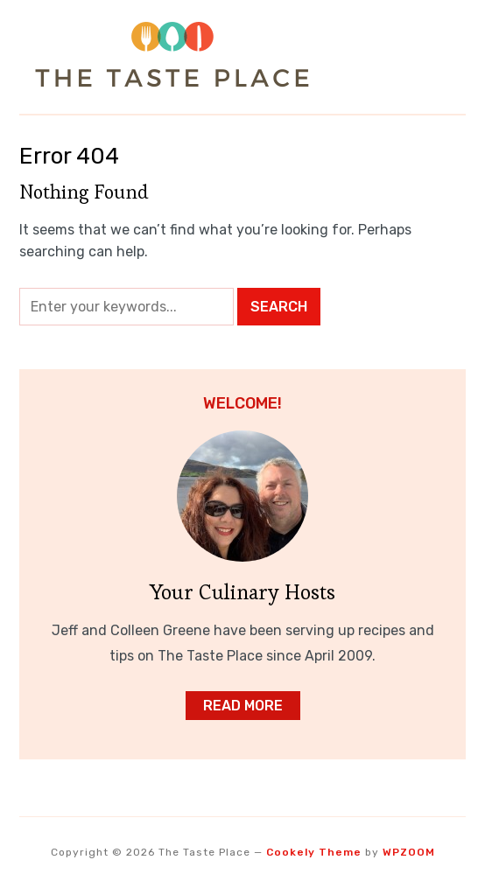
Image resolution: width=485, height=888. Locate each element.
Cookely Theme (314, 852)
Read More (243, 705)
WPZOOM (409, 852)
